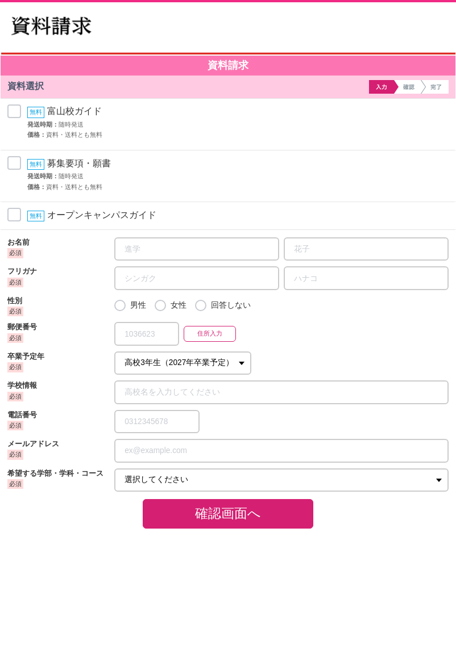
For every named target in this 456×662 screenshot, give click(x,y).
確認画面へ (228, 513)
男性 (138, 305)
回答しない (231, 305)
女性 (178, 305)
